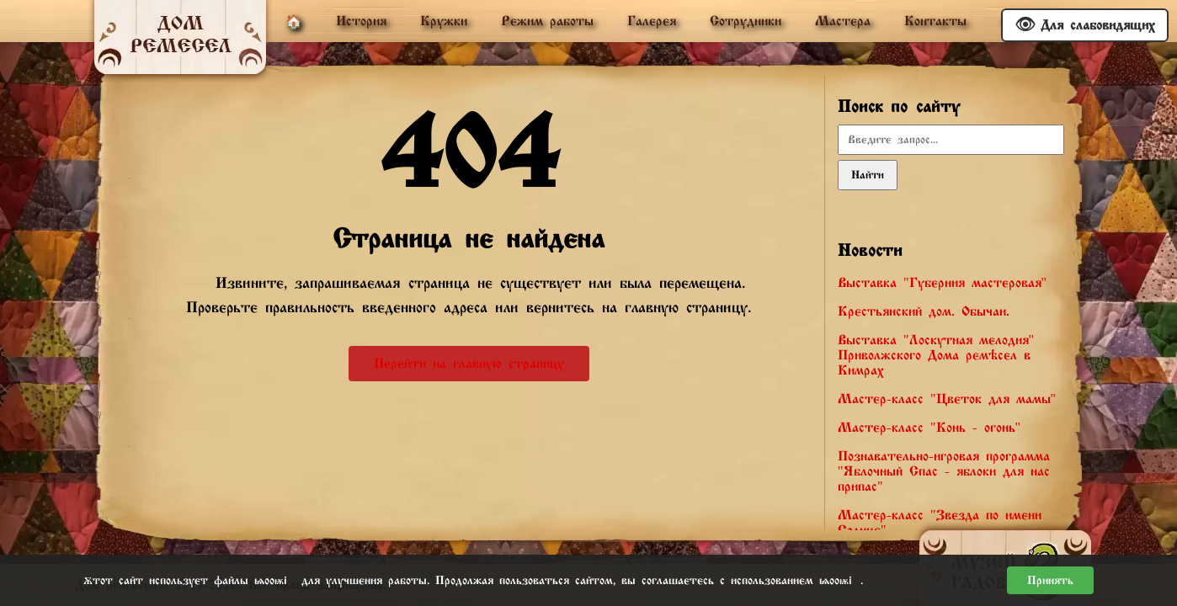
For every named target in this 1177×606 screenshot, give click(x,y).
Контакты (935, 21)
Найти (867, 175)
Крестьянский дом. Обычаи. (923, 311)
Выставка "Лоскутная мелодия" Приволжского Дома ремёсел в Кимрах (936, 355)
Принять (1050, 580)
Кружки (443, 21)
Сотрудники (745, 21)
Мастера (843, 21)
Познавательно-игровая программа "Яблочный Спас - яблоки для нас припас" (944, 471)
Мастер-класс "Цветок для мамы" (947, 399)
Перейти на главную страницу (469, 363)
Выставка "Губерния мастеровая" (942, 282)
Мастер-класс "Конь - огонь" (929, 427)
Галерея (651, 21)
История (361, 21)
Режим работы (547, 21)
